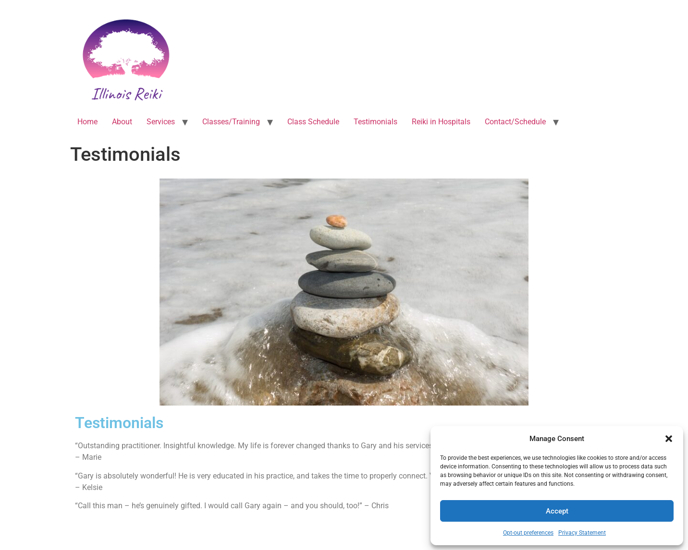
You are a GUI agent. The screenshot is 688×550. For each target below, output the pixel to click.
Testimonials (375, 121)
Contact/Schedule (515, 121)
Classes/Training (231, 121)
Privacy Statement (582, 532)
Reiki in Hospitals (441, 121)
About (122, 121)
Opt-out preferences (528, 532)
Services (161, 121)
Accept (557, 511)
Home (87, 121)
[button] (669, 438)
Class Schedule (313, 121)
